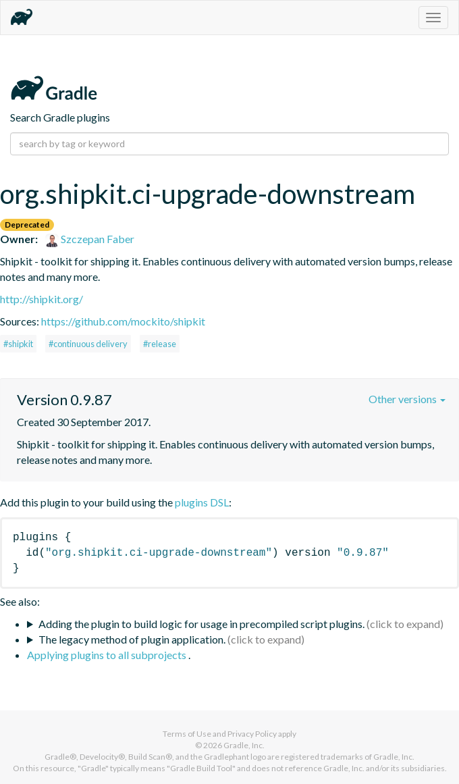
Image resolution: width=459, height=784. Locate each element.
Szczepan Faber (89, 238)
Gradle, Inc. (244, 745)
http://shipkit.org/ (41, 298)
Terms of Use (187, 734)
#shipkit (18, 343)
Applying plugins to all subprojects (107, 654)
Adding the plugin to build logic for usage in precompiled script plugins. (201, 623)
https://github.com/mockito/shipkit (123, 321)
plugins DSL (202, 502)
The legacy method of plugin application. (131, 639)
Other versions (407, 398)
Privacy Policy (252, 734)
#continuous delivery (88, 343)
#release (159, 343)
